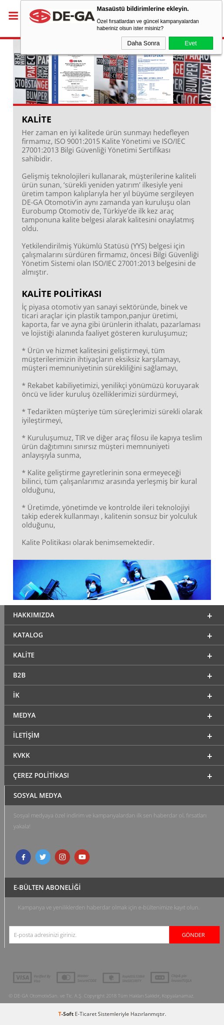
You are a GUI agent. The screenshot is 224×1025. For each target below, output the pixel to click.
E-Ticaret (86, 1014)
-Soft (66, 1014)
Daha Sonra (143, 43)
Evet (190, 43)
